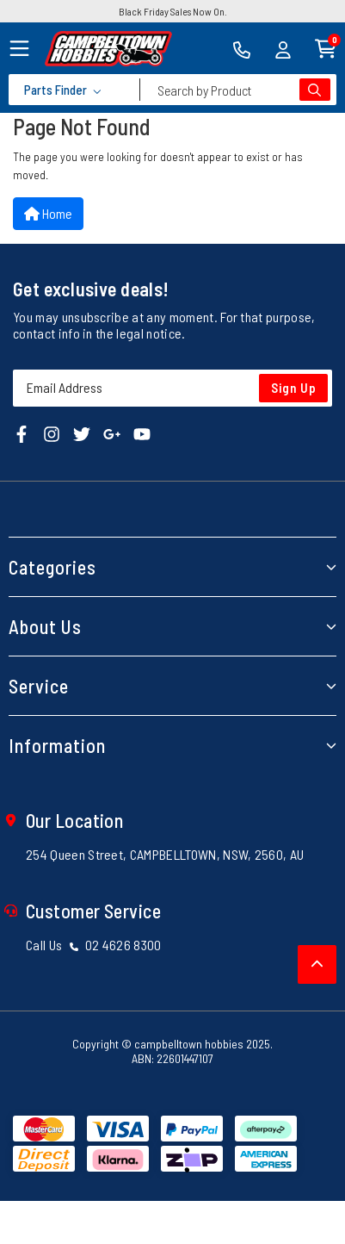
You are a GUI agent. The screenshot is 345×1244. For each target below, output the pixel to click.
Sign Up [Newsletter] (294, 387)
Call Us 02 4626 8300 (94, 944)
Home (48, 213)
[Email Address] (172, 388)
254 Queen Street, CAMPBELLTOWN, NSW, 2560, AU (165, 854)
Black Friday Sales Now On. (173, 11)
